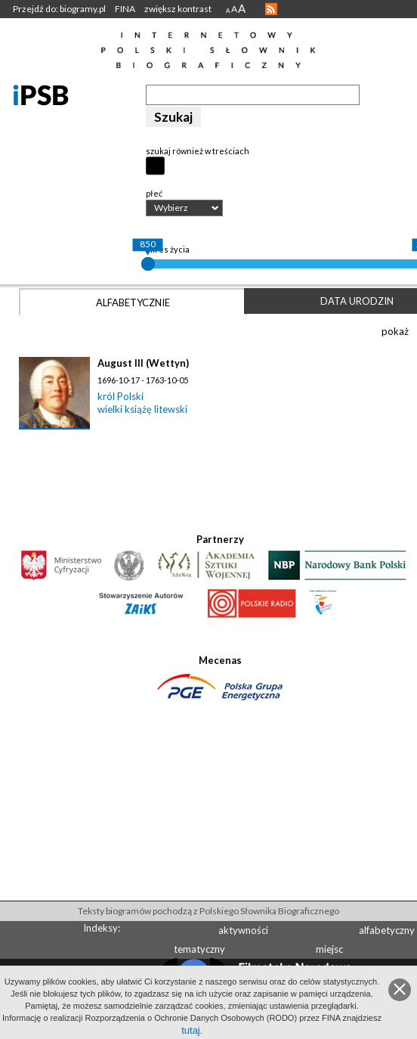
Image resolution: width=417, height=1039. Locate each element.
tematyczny (199, 949)
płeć (154, 193)
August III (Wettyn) (143, 363)
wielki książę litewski (142, 409)
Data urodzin (357, 301)
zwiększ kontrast (178, 8)
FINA (125, 8)
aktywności (243, 930)
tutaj (190, 1030)
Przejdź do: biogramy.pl (59, 8)
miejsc (329, 949)
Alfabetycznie (133, 302)
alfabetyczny (387, 930)
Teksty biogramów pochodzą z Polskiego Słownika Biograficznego (208, 910)
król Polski (120, 396)
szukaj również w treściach (197, 151)
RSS (271, 9)
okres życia (168, 249)
